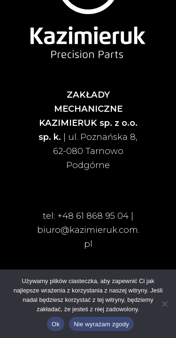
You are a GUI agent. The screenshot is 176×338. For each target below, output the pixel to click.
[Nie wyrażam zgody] (164, 303)
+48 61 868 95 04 (93, 215)
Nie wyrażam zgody (101, 324)
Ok (56, 324)
